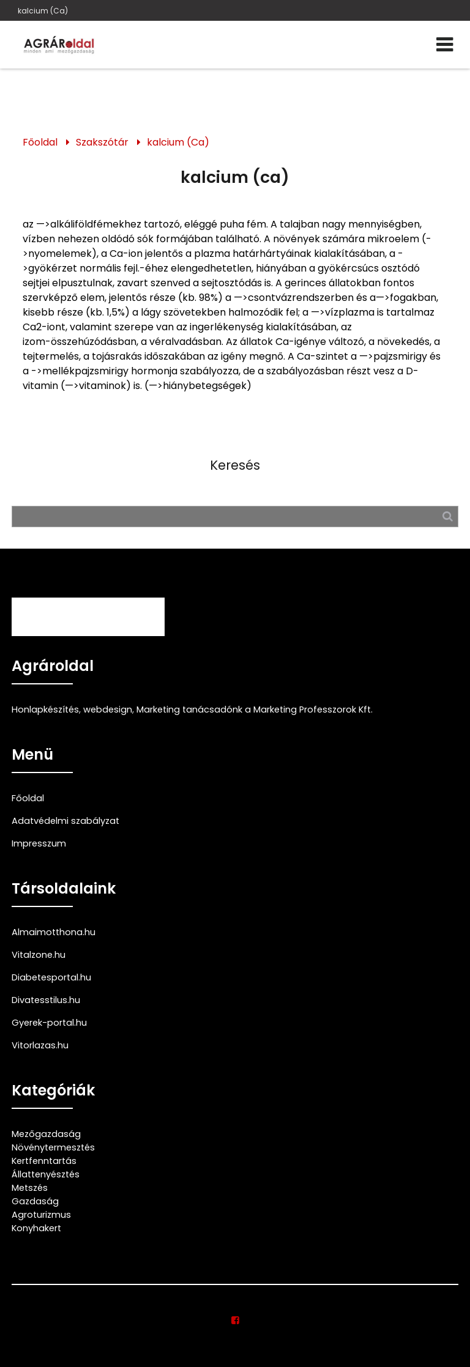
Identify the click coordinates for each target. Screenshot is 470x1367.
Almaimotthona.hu (53, 932)
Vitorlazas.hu (40, 1045)
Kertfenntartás (44, 1161)
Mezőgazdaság (46, 1134)
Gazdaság (35, 1201)
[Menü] (444, 44)
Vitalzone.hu (38, 955)
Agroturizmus (41, 1215)
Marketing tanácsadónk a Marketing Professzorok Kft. (254, 709)
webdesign (107, 709)
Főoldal (40, 142)
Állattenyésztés (46, 1174)
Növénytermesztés (53, 1147)
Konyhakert (36, 1228)
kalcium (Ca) (43, 11)
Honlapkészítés (45, 709)
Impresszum (39, 843)
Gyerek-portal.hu (49, 1023)
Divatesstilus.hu (46, 1000)
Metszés (30, 1188)
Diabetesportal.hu (51, 977)
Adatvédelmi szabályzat (65, 821)
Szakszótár (102, 142)
